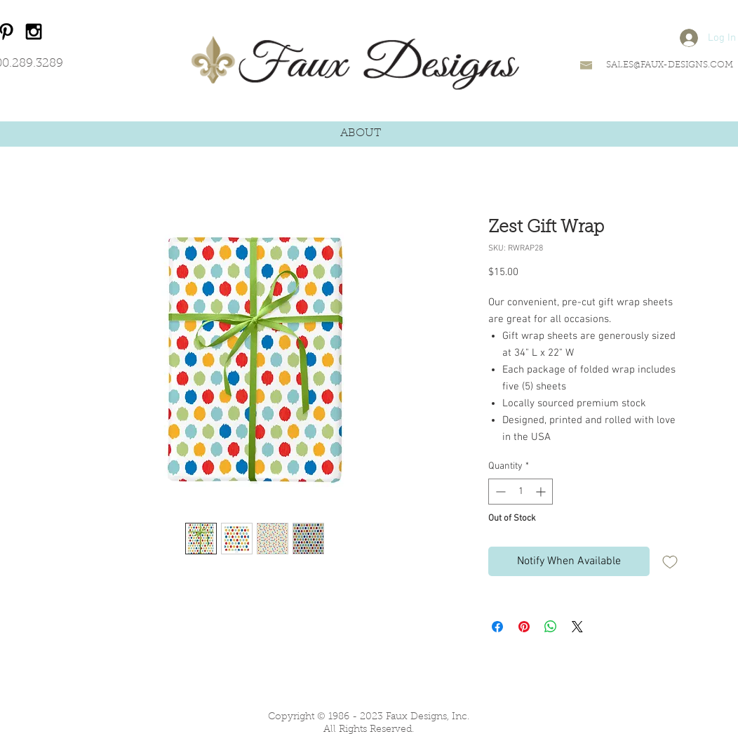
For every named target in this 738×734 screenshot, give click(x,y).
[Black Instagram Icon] (33, 31)
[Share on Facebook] (497, 626)
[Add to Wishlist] (670, 561)
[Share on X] (577, 626)
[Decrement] (499, 491)
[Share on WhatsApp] (550, 626)
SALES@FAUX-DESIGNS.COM (669, 64)
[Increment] (542, 491)
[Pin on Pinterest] (524, 626)
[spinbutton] (520, 491)
